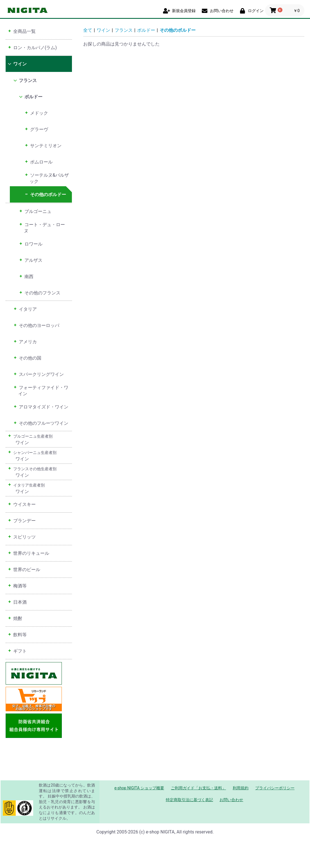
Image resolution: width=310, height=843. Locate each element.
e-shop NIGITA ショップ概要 (139, 788)
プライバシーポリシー (275, 788)
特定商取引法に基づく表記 (189, 799)
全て (87, 30)
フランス (124, 30)
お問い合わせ (231, 799)
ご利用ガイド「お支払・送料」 (198, 788)
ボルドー (146, 30)
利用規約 (240, 788)
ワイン (103, 30)
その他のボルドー (178, 30)
